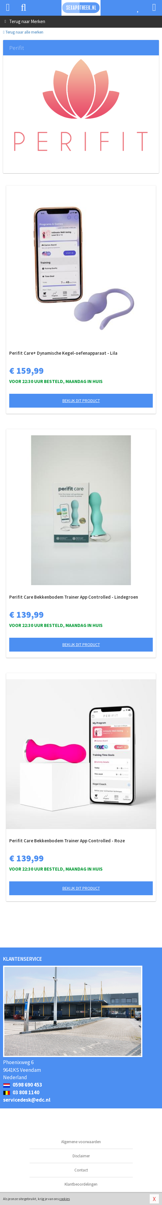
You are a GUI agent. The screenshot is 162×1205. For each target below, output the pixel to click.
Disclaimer (81, 1156)
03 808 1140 (21, 1092)
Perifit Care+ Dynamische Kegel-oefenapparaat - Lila (63, 353)
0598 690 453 (22, 1084)
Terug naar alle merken (23, 32)
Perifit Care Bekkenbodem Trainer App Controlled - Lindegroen (73, 597)
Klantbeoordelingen (81, 1184)
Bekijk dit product (81, 400)
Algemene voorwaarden (81, 1141)
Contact (81, 1170)
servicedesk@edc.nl (26, 1099)
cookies (64, 1199)
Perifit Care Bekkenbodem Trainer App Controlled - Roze (67, 841)
